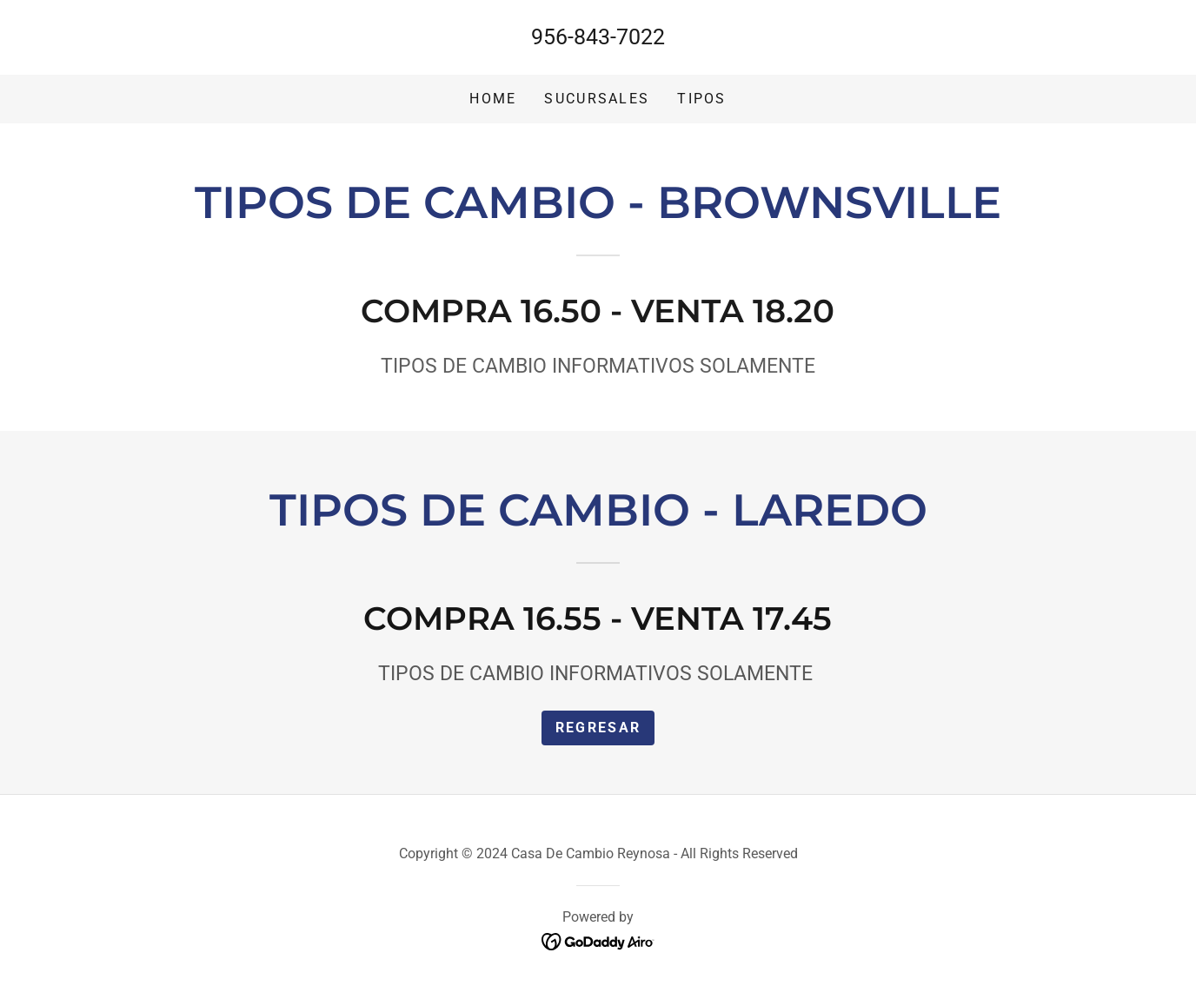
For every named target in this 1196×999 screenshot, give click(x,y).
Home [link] (492, 98)
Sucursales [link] (596, 98)
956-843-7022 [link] (598, 37)
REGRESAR (598, 727)
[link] (598, 940)
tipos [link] (701, 98)
